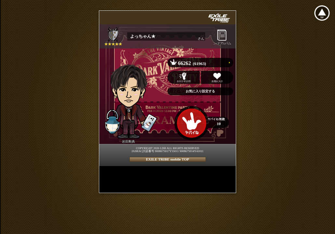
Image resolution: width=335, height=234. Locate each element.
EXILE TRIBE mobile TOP (167, 159)
